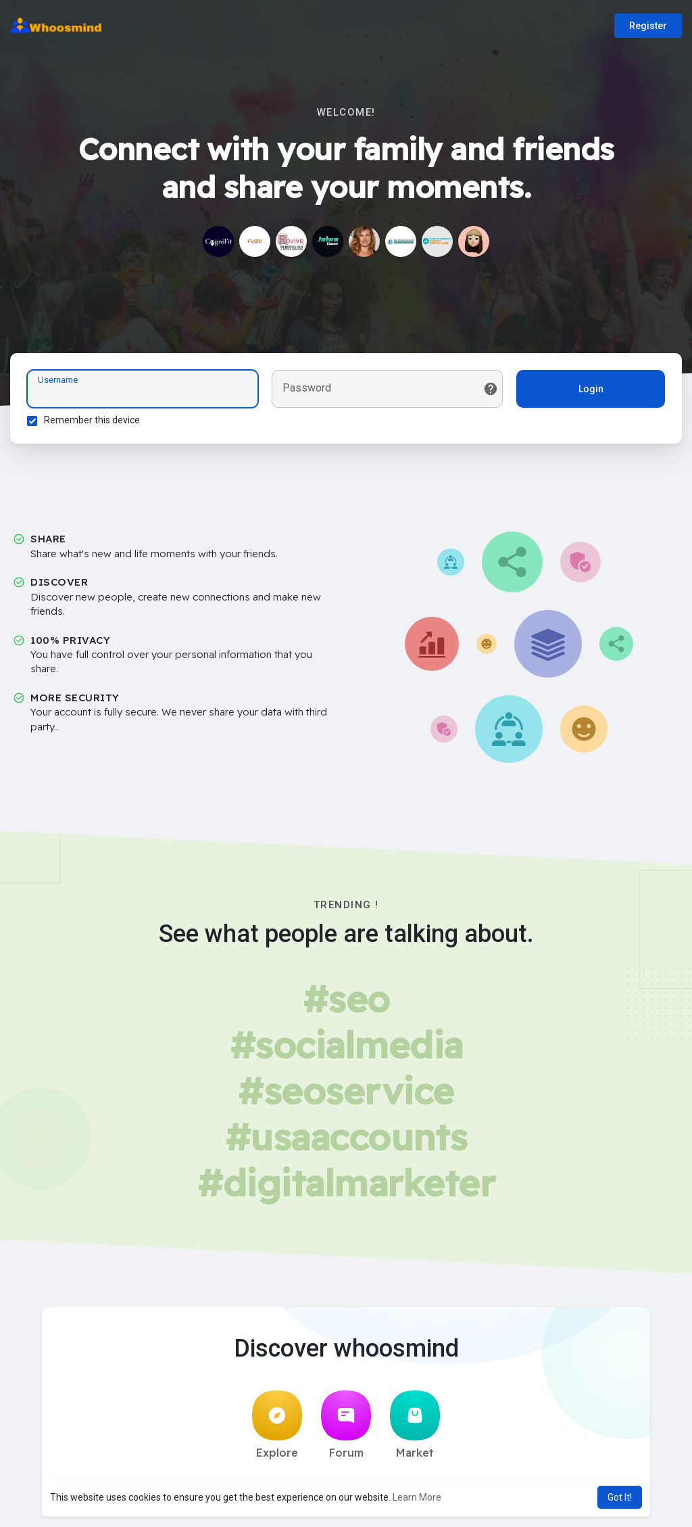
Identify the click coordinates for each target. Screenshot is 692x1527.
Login (590, 388)
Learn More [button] (417, 1497)
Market (415, 1424)
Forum (346, 1424)
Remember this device (92, 420)
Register (648, 25)
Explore (277, 1424)
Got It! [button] (620, 1497)
